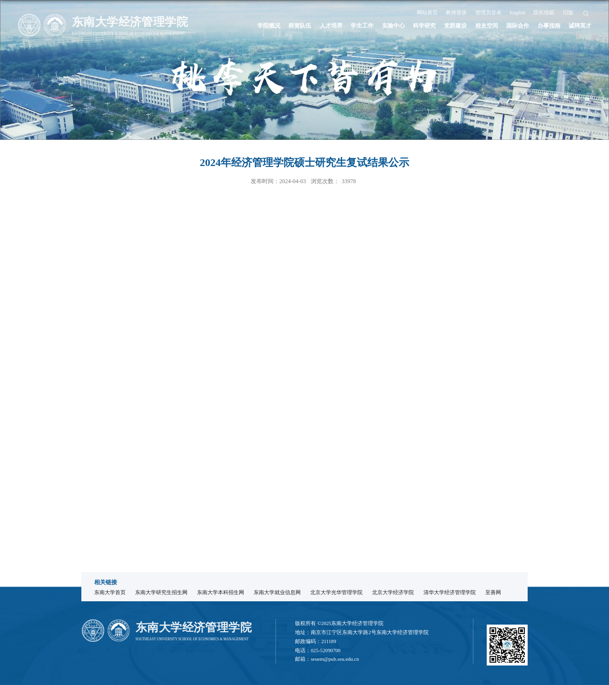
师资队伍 (299, 26)
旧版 (568, 12)
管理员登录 (488, 12)
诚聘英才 (580, 26)
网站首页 (427, 12)
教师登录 (456, 12)
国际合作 (517, 26)
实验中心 (393, 26)
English (517, 12)
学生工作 (362, 26)
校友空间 (486, 26)
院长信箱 (543, 12)
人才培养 (331, 26)
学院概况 (268, 26)
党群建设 (455, 26)
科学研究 (424, 26)
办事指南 (549, 26)
